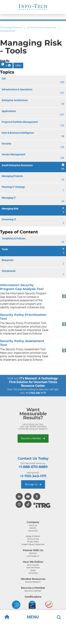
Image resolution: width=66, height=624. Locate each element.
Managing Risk (7, 31)
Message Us (33, 484)
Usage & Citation (33, 536)
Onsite (33, 570)
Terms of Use (33, 539)
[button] (33, 617)
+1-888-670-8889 (33, 467)
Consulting (33, 573)
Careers (33, 528)
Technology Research (11, 27)
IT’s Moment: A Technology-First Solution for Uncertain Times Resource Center (34, 381)
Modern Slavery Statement (33, 544)
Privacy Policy (33, 541)
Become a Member (33, 438)
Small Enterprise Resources (41, 27)
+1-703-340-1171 (33, 476)
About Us (33, 525)
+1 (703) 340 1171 (36, 392)
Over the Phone (33, 567)
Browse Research (33, 582)
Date (6, 65)
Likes (18, 65)
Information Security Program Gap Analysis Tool (21, 287)
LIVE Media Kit (33, 556)
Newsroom (33, 530)
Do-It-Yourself (33, 565)
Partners (33, 553)
